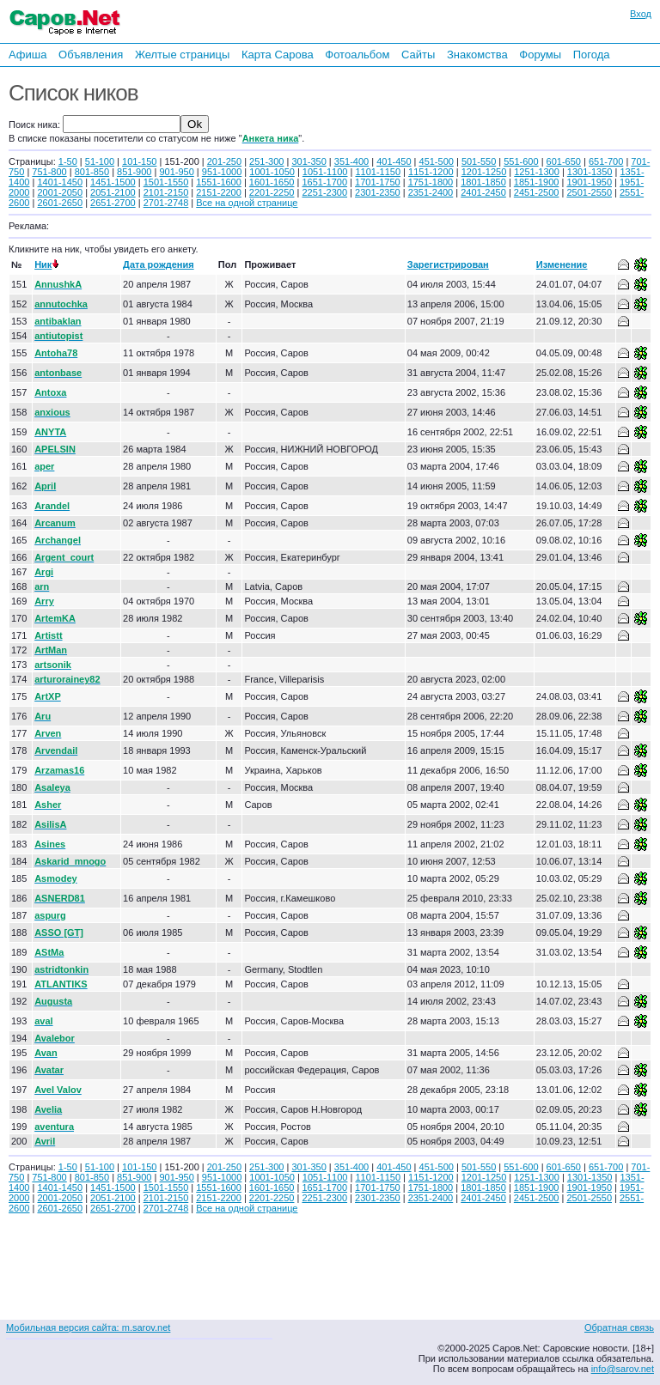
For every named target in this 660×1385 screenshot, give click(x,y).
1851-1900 (536, 182)
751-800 (49, 172)
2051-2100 (113, 192)
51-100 (99, 161)
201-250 (224, 161)
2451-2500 (536, 192)
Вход (640, 14)
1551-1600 (218, 182)
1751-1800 (431, 182)
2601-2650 (59, 202)
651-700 (606, 161)
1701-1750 (377, 182)
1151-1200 (431, 172)
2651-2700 (113, 202)
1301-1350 (590, 172)
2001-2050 (59, 192)
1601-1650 (272, 182)
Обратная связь (619, 1327)
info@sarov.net (622, 1369)
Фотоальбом (357, 54)
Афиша (27, 54)
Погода (591, 54)
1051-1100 (325, 172)
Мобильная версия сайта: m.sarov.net (88, 1327)
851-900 (134, 172)
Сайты (418, 54)
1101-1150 (377, 172)
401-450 (393, 161)
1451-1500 (113, 182)
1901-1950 (589, 182)
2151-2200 (218, 192)
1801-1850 (483, 182)
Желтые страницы (182, 54)
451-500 (436, 161)
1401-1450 (59, 182)
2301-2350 (377, 192)
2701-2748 (166, 202)
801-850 (92, 172)
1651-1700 (324, 182)
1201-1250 (484, 172)
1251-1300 (536, 172)
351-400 (351, 161)
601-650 (564, 161)
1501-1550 (166, 182)
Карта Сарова (277, 54)
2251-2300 (324, 192)
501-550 (478, 161)
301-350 (308, 161)
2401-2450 (483, 192)
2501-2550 (589, 192)
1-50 (67, 161)
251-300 (266, 161)
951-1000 (222, 172)
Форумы (540, 54)
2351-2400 (431, 192)
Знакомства (477, 54)
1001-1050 (272, 172)
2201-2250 (272, 192)
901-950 (176, 172)
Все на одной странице (246, 202)
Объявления (90, 54)
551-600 (521, 161)
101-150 (139, 161)
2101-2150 (166, 192)
